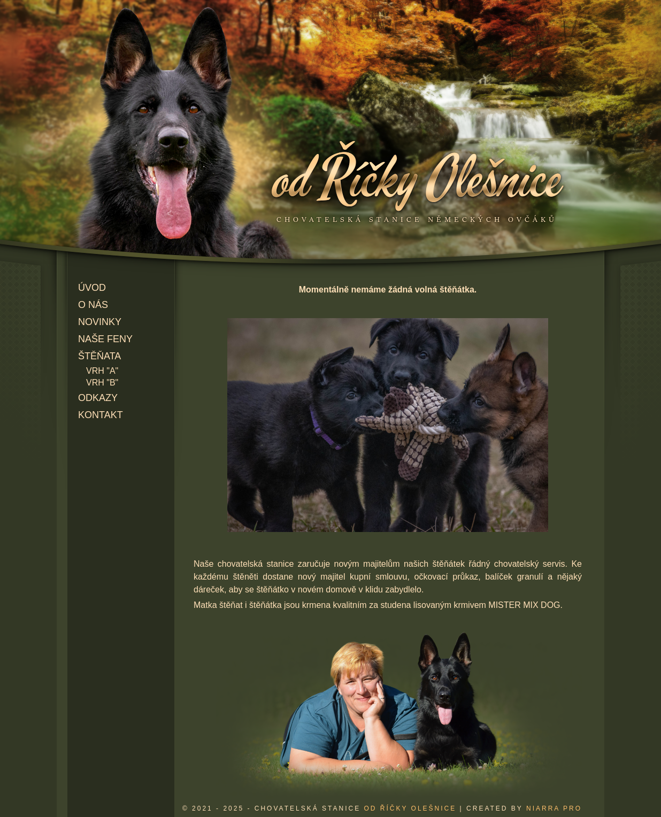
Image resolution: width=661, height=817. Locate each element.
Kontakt (100, 415)
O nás (93, 304)
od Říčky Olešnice (410, 808)
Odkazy (98, 397)
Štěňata (99, 356)
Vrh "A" (102, 370)
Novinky (99, 322)
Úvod (92, 287)
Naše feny (105, 339)
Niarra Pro (554, 808)
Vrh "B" (102, 382)
